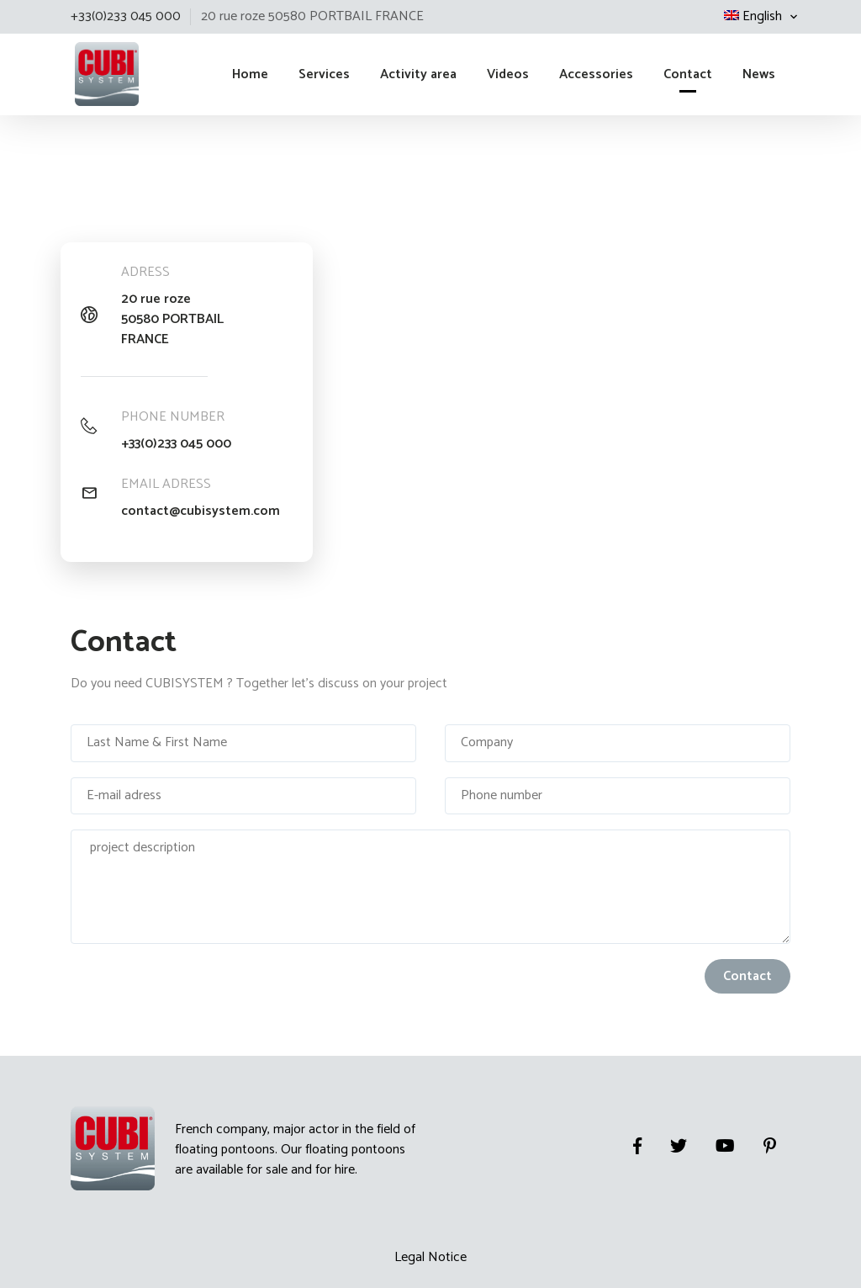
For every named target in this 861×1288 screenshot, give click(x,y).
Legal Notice (430, 1257)
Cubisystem (73, 70)
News (758, 74)
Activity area (418, 74)
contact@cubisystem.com (200, 511)
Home (250, 74)
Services (324, 74)
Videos (508, 74)
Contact (687, 74)
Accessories (596, 74)
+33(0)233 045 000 (176, 444)
